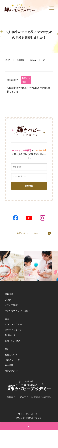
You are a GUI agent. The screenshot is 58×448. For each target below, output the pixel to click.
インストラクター (13, 324)
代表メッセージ (12, 360)
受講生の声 (10, 335)
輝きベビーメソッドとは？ (18, 310)
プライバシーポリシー (29, 414)
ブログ (8, 299)
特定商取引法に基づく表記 (29, 418)
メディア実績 (11, 305)
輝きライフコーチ (13, 330)
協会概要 (9, 365)
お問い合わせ (11, 371)
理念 (7, 349)
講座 (24, 82)
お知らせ (26, 78)
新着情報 (9, 294)
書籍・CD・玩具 (13, 340)
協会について (11, 354)
